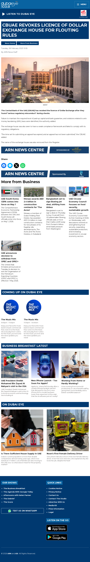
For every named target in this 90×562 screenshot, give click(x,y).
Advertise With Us (57, 502)
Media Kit (53, 505)
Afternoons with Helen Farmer (17, 495)
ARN (9, 554)
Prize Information (56, 509)
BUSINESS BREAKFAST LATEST (25, 346)
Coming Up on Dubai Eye (22, 292)
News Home (10, 43)
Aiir (16, 554)
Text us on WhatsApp (22, 511)
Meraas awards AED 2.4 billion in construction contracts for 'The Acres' (34, 198)
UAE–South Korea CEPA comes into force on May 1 (11, 196)
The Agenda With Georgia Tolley (18, 492)
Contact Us (54, 495)
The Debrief (9, 499)
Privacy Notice (55, 492)
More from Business (29, 43)
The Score (8, 502)
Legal (51, 512)
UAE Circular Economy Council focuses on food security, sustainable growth (79, 198)
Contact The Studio (57, 499)
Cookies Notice (55, 488)
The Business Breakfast (14, 488)
